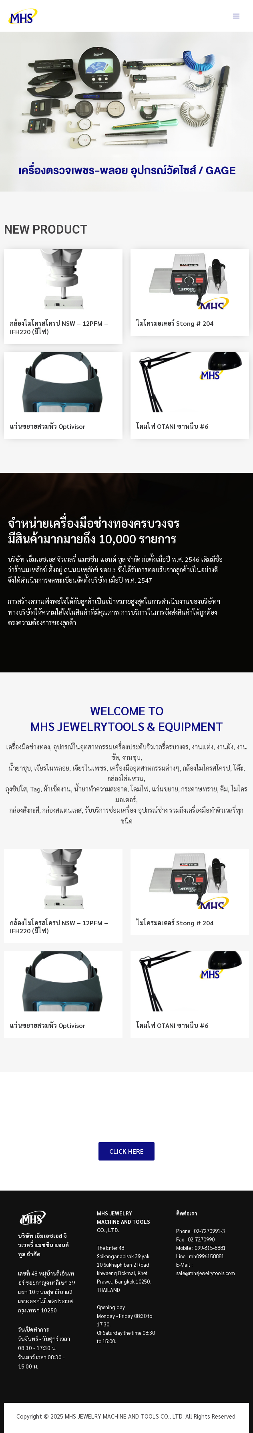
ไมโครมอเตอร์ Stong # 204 (175, 323)
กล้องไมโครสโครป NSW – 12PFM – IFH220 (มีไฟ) (59, 327)
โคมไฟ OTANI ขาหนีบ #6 (172, 426)
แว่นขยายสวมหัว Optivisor (47, 426)
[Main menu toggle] (236, 16)
